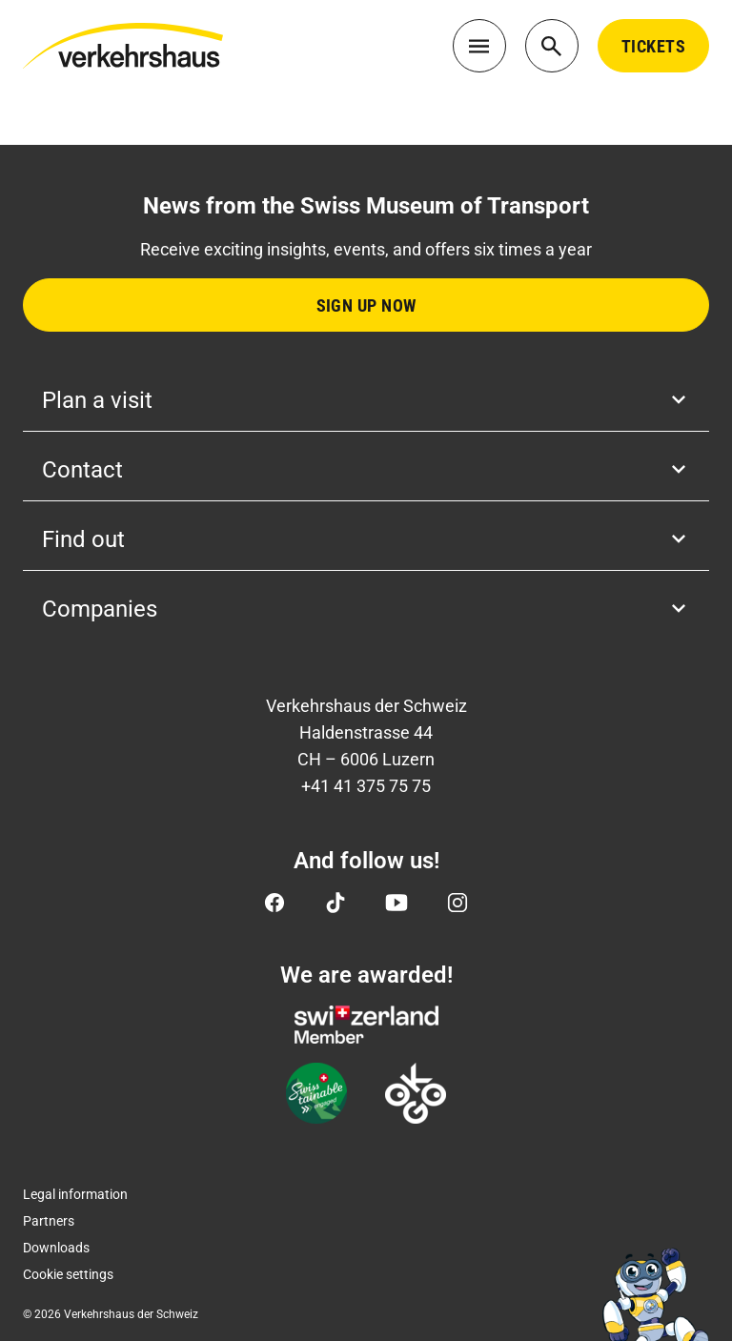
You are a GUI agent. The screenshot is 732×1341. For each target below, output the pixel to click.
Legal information (75, 1194)
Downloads (56, 1247)
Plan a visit (366, 400)
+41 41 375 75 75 (366, 786)
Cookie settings (68, 1274)
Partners (48, 1221)
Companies (366, 609)
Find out (366, 539)
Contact (366, 470)
